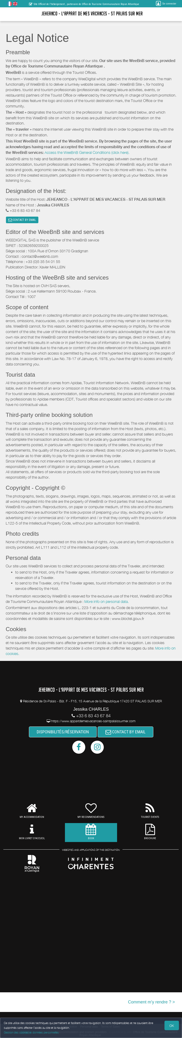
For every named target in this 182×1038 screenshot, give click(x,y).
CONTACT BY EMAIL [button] (22, 220)
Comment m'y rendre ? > (151, 1002)
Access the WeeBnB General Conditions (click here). (87, 152)
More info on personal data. (106, 602)
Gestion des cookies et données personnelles (31, 1032)
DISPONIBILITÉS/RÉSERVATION (63, 732)
